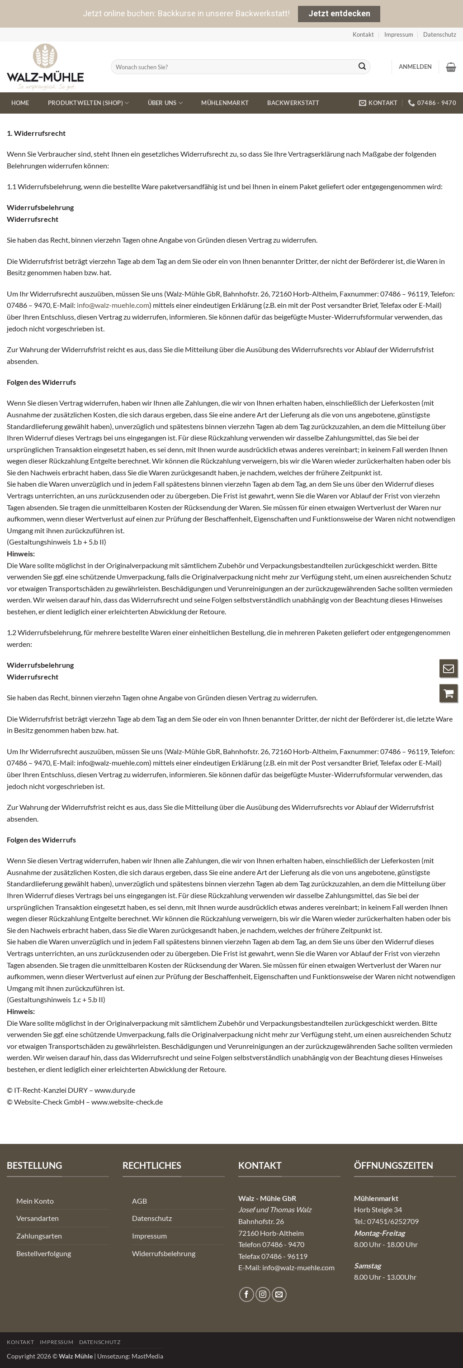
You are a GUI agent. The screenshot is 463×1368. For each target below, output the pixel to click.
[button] (415, 66)
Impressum (398, 34)
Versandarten (37, 1218)
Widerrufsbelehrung (163, 1253)
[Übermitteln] (362, 67)
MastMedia (147, 1356)
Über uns (165, 103)
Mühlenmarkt (225, 102)
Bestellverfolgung (43, 1253)
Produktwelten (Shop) (88, 103)
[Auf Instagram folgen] (262, 1294)
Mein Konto (35, 1200)
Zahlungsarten (39, 1235)
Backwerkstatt (293, 102)
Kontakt (363, 34)
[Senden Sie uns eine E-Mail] (279, 1294)
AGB (139, 1200)
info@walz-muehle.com (113, 305)
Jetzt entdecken (339, 13)
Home (20, 102)
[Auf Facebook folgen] (246, 1294)
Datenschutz (439, 34)
